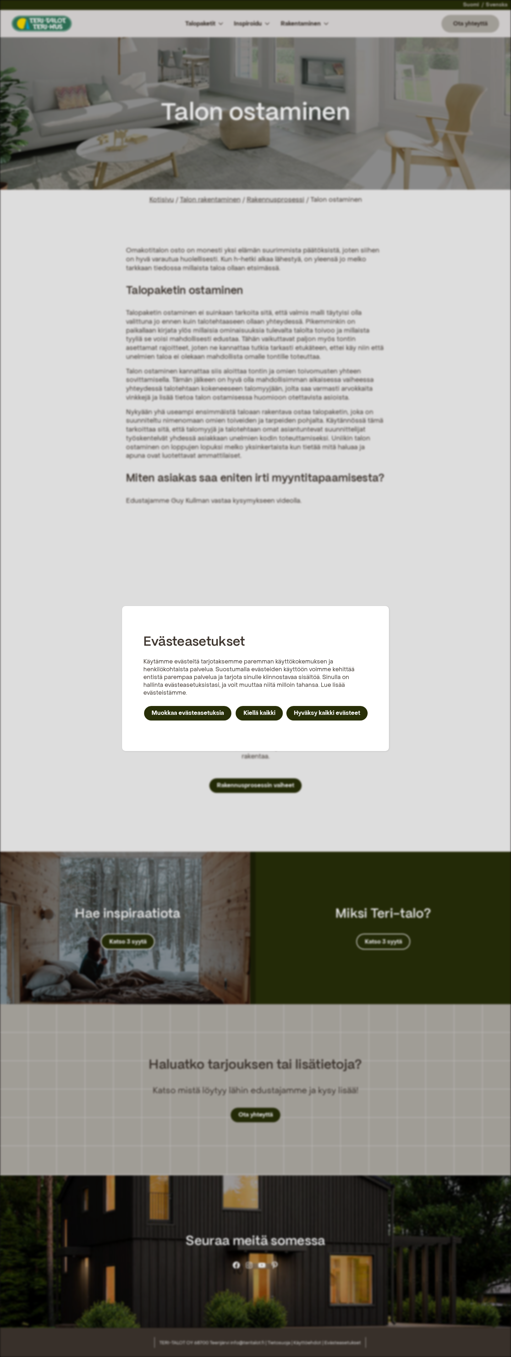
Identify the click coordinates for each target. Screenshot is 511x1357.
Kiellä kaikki (259, 713)
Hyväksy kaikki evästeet (327, 713)
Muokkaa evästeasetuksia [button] (188, 713)
